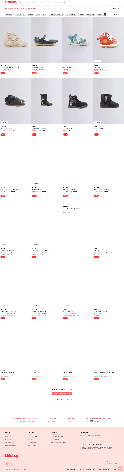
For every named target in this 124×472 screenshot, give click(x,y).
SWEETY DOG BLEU (69, 147)
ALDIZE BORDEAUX (37, 145)
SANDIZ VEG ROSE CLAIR (39, 186)
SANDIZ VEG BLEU (68, 186)
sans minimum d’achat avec (21, 420)
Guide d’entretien (55, 438)
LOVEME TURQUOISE (69, 67)
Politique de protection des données (85, 468)
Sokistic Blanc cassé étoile (72, 166)
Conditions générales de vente (103, 468)
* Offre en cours (115, 468)
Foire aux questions (9, 438)
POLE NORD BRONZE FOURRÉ (10, 67)
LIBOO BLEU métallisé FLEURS (10, 166)
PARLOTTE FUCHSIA (100, 166)
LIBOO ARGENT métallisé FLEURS (42, 166)
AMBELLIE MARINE (37, 67)
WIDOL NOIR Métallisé (39, 128)
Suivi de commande (32, 435)
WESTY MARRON (68, 205)
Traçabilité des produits (10, 444)
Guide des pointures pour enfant (58, 441)
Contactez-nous (8, 435)
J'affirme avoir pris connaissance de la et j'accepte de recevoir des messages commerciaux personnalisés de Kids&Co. (97, 448)
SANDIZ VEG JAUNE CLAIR (8, 186)
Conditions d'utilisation (91, 444)
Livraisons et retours (32, 441)
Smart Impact (24, 468)
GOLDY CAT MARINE (7, 128)
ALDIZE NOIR (35, 205)
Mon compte (31, 438)
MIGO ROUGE (98, 67)
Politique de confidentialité (105, 442)
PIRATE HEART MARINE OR (101, 147)
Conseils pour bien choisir (57, 435)
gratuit (71, 420)
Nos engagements (9, 441)
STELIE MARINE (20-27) (7, 203)
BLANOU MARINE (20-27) (70, 128)
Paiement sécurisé (32, 444)
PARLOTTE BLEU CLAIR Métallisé (11, 147)
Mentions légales (71, 468)
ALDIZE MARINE (98, 128)
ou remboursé (52, 420)
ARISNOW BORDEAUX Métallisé (104, 205)
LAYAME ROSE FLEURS (100, 186)
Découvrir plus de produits (62, 225)
